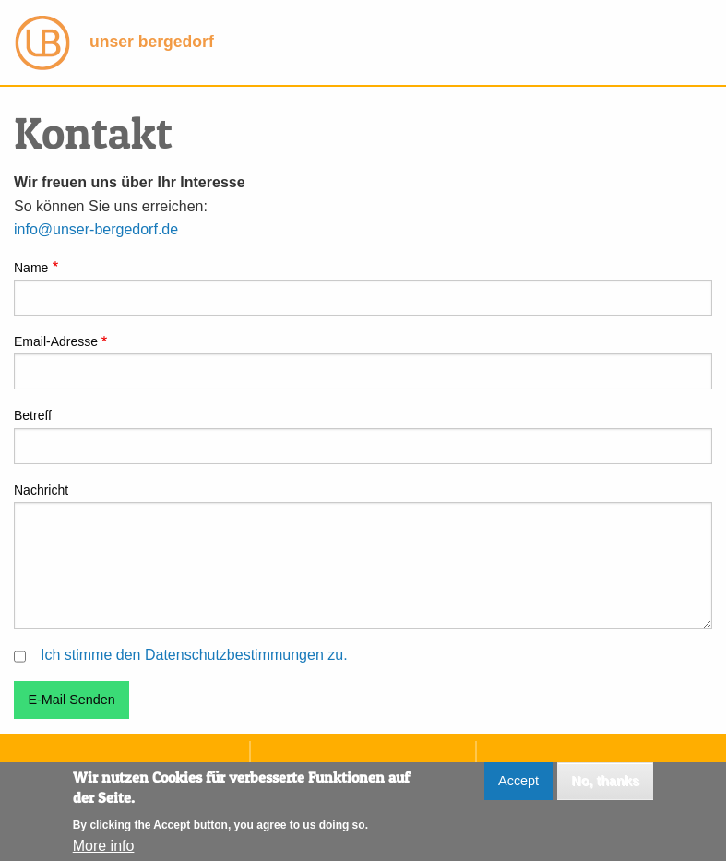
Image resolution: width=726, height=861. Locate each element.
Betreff (33, 415)
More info (104, 851)
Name (31, 267)
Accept (518, 787)
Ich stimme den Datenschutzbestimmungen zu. (194, 655)
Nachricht (41, 490)
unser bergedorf (114, 41)
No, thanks (605, 787)
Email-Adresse (56, 341)
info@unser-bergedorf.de (96, 229)
